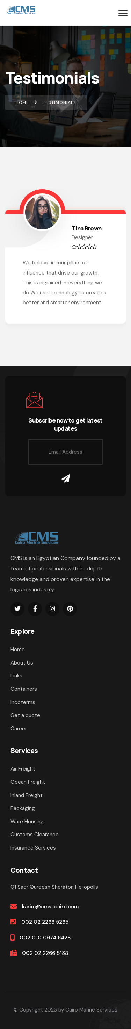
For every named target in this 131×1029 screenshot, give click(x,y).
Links (16, 675)
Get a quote (25, 715)
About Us (21, 662)
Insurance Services (33, 847)
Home (17, 649)
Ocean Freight (27, 782)
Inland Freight (26, 795)
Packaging (22, 808)
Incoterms (22, 702)
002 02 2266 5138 (45, 953)
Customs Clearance (34, 834)
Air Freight (22, 768)
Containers (23, 689)
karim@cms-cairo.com (50, 906)
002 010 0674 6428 (45, 937)
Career (18, 728)
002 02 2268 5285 (44, 921)
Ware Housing (27, 821)
